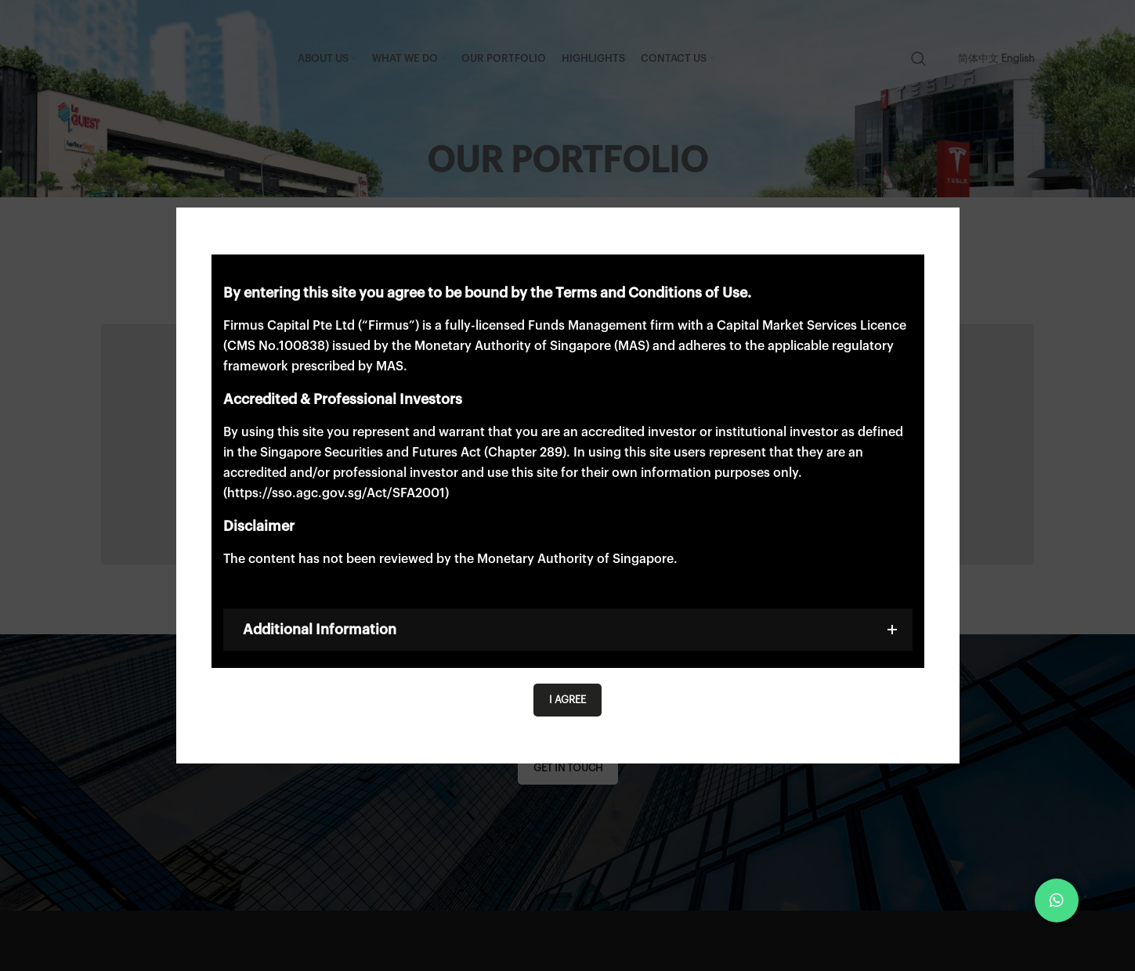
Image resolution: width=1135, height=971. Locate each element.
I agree (567, 700)
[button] (1057, 900)
